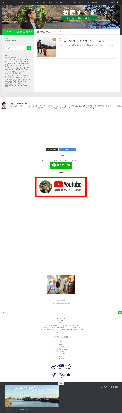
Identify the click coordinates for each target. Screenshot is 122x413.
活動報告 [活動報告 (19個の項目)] (8, 77)
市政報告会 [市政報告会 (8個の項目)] (26, 67)
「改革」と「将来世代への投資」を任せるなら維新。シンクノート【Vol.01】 (61, 325)
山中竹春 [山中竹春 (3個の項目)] (24, 65)
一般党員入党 (61, 348)
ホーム (5, 2)
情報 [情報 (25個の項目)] (14, 69)
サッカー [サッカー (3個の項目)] (20, 59)
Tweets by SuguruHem (10, 40)
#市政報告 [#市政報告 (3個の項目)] (7, 58)
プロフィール (40, 2)
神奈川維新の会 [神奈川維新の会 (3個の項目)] (17, 79)
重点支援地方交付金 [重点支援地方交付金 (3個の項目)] (10, 85)
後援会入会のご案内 (61, 351)
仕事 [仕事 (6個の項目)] (6, 63)
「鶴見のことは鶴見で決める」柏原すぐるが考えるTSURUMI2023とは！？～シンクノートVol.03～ (61, 329)
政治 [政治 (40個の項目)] (18, 69)
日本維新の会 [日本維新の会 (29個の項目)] (23, 71)
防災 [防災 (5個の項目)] (18, 85)
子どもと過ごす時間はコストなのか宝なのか (82, 41)
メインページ (12, 2)
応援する (61, 2)
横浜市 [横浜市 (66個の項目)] (15, 73)
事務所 (112, 2)
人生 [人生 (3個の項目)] (28, 61)
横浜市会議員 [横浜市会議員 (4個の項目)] (9, 75)
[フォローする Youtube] (30, 31)
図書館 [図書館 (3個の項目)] (18, 63)
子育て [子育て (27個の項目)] (7, 65)
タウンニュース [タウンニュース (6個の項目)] (10, 61)
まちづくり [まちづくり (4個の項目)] (19, 58)
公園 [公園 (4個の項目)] (9, 63)
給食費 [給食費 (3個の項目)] (6, 81)
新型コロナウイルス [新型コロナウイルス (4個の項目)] (11, 71)
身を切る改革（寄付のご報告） (61, 336)
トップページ (61, 320)
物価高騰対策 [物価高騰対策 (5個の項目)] (20, 77)
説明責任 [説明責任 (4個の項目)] (19, 81)
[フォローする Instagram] (24, 31)
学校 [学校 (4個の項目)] (19, 65)
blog (60, 38)
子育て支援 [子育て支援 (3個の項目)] (14, 65)
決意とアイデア (52, 2)
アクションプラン (61, 342)
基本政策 (61, 341)
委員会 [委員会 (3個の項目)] (27, 63)
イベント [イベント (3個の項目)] (26, 58)
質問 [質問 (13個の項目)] (14, 83)
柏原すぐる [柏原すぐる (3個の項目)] (8, 73)
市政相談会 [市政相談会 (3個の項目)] (8, 69)
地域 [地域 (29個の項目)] (23, 63)
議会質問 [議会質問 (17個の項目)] (8, 83)
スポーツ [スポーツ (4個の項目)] (26, 59)
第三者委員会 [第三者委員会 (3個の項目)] (26, 79)
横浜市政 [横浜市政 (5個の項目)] (16, 75)
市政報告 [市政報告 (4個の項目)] (18, 67)
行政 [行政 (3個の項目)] (10, 81)
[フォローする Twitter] (21, 31)
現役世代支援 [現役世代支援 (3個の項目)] (8, 79)
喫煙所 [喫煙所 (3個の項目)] (14, 63)
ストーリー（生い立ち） (61, 332)
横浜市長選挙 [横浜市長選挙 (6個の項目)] (24, 75)
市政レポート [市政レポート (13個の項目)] (10, 67)
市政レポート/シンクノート (26, 2)
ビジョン (61, 339)
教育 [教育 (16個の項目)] (28, 69)
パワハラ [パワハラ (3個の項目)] (18, 61)
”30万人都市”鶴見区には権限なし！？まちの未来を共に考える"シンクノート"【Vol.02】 (61, 327)
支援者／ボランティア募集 (61, 349)
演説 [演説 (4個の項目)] (14, 77)
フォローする (104, 2)
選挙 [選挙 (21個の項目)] (19, 83)
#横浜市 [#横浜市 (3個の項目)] (13, 58)
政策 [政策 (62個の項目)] (23, 69)
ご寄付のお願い (61, 346)
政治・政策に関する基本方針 (61, 337)
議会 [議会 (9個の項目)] (24, 81)
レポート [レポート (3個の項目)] (23, 61)
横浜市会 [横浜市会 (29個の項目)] (23, 73)
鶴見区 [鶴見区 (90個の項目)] (23, 85)
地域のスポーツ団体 (84, 2)
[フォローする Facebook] (27, 31)
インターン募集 (72, 2)
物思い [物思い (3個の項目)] (27, 77)
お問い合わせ (95, 2)
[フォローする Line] (18, 31)
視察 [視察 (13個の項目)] (14, 81)
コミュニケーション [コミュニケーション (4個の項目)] (11, 59)
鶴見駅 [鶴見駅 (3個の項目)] (6, 87)
